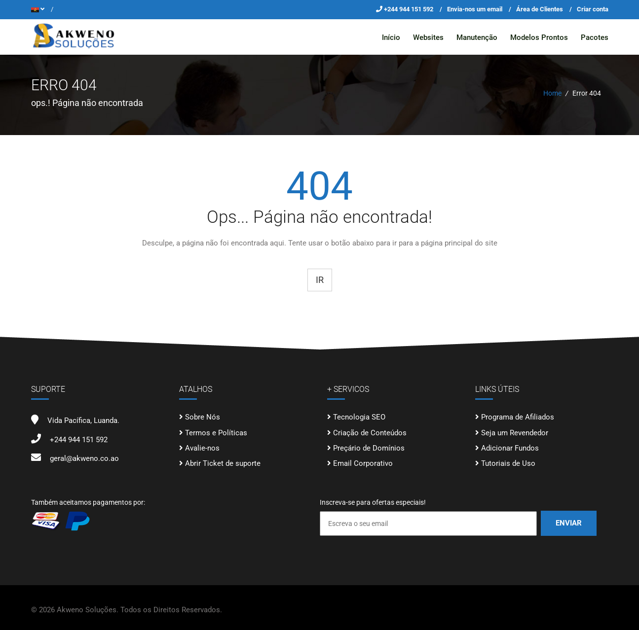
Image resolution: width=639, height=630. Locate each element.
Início (391, 37)
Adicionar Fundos (510, 448)
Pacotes (594, 37)
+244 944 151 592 (409, 9)
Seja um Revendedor (514, 432)
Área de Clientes (539, 9)
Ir (320, 279)
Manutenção (476, 37)
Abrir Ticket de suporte (223, 463)
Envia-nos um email (474, 9)
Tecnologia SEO (359, 417)
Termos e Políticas (216, 432)
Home (552, 93)
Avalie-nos (202, 448)
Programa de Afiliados (517, 417)
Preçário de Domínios (369, 448)
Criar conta (592, 9)
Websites (428, 37)
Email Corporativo (363, 463)
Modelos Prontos (539, 37)
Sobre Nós (202, 417)
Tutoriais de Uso (508, 463)
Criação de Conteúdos (370, 432)
